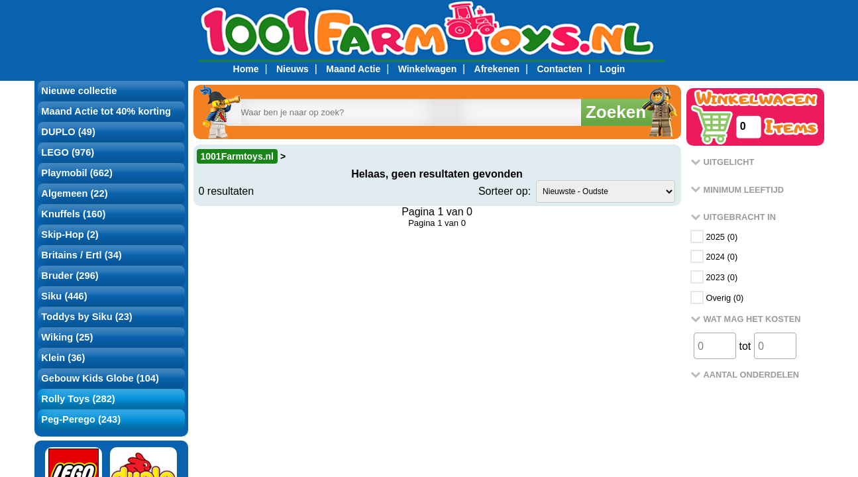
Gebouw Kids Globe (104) (100, 378)
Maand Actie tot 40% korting (106, 111)
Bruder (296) (69, 275)
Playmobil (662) (77, 173)
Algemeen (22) (74, 193)
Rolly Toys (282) (78, 399)
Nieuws (292, 69)
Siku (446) (64, 296)
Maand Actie (353, 69)
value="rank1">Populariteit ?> (605, 191)
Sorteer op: (504, 191)
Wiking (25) (67, 337)
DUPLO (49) (68, 132)
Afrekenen (496, 69)
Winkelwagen (427, 69)
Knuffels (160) (73, 214)
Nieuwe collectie (79, 90)
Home (246, 69)
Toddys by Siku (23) (86, 316)
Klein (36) (63, 357)
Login (612, 69)
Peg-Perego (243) (81, 419)
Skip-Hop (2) (69, 234)
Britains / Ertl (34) (81, 255)
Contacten (559, 69)
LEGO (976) (67, 152)
